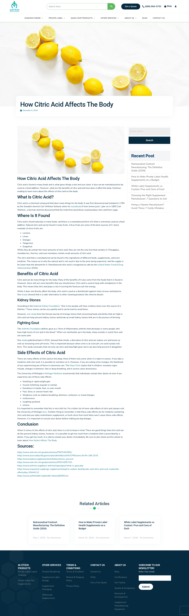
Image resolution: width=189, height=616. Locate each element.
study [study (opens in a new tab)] (24, 294)
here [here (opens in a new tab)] (45, 412)
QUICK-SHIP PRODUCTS (83, 18)
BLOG (144, 18)
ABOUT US (131, 18)
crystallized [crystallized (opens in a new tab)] (76, 206)
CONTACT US (159, 18)
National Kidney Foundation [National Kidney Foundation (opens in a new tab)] (46, 306)
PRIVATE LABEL (57, 18)
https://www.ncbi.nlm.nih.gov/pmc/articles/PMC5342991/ (44, 452)
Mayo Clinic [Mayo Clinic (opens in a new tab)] (75, 365)
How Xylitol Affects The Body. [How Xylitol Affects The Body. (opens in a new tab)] (43, 440)
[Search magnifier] (111, 6)
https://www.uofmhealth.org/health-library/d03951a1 (43, 475)
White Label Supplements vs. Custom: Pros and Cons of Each (139, 525)
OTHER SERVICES (110, 18)
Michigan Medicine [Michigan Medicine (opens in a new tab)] (53, 373)
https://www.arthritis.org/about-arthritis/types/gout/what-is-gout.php (50, 465)
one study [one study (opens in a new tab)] (31, 314)
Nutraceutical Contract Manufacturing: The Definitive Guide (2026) (49, 525)
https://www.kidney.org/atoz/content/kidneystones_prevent (45, 459)
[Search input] (77, 6)
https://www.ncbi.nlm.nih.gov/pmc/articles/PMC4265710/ (44, 462)
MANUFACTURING (34, 18)
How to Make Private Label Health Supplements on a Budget (93, 525)
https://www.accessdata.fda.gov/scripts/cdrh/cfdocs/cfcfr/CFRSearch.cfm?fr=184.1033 (57, 455)
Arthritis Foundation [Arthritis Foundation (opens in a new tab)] (31, 328)
